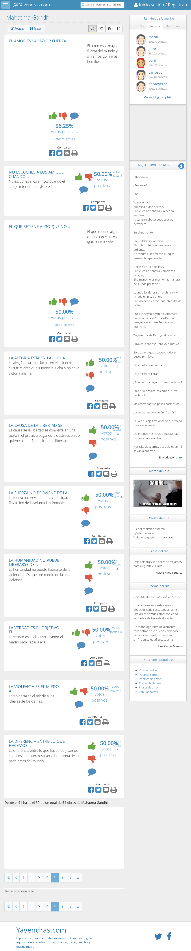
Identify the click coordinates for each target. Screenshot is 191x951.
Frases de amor (149, 687)
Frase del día (159, 551)
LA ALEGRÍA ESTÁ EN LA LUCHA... (38, 357)
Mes (168, 26)
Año (179, 26)
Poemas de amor (150, 679)
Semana (155, 26)
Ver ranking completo (158, 97)
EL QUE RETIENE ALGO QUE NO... (39, 226)
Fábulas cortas (148, 692)
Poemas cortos (148, 675)
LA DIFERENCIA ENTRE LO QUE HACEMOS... (37, 743)
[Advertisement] (46, 76)
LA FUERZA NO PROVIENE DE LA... (40, 492)
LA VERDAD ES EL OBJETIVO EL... (34, 630)
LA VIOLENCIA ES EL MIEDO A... (34, 689)
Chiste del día (159, 518)
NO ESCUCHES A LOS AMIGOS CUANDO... (36, 174)
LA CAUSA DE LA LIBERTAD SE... (37, 425)
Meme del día (159, 471)
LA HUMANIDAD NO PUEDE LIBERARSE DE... (34, 562)
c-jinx (179, 457)
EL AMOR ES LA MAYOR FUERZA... (39, 40)
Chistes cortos (148, 670)
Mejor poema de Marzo (155, 165)
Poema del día (159, 586)
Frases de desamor (151, 683)
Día (142, 26)
